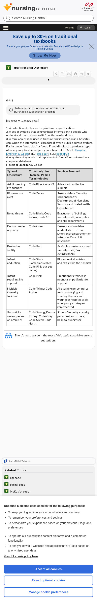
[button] (86, 27)
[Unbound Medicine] (87, 6)
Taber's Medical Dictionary (27, 67)
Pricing (69, 27)
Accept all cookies (48, 569)
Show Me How (45, 55)
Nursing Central (35, 7)
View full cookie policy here (21, 556)
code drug (62, 153)
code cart (43, 153)
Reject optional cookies (48, 580)
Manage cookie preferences (48, 592)
